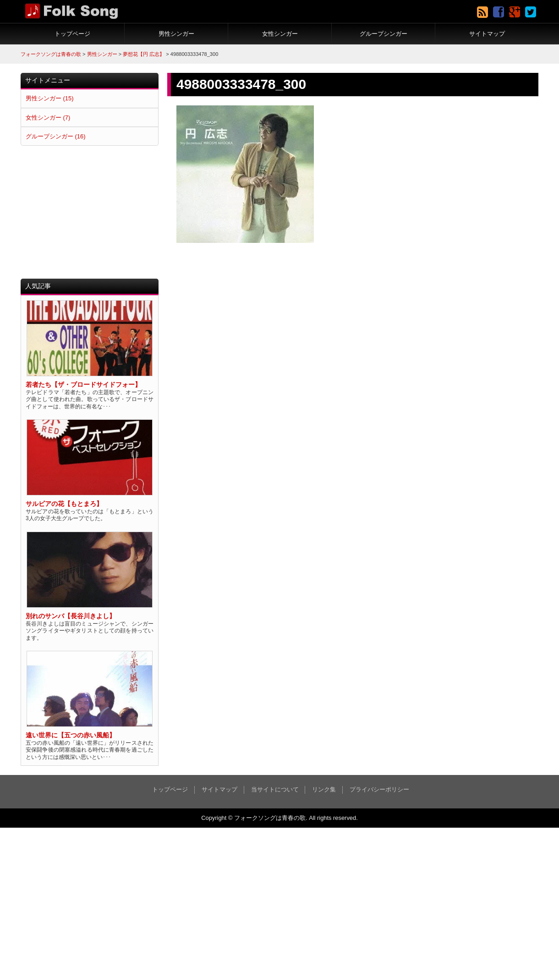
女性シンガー (280, 33)
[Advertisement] (90, 212)
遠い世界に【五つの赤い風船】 (70, 735)
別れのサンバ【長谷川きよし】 (70, 616)
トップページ (72, 33)
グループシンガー (383, 33)
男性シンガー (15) (49, 98)
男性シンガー (176, 33)
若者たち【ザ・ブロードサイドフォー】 (83, 384)
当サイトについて (275, 789)
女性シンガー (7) (48, 117)
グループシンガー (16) (55, 136)
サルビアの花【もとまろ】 (64, 503)
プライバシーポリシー (379, 789)
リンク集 (324, 789)
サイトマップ (487, 33)
